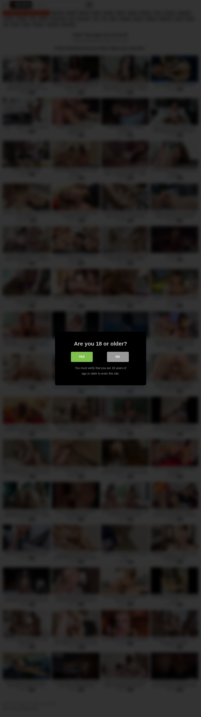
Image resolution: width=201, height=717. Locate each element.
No (118, 356)
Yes (82, 356)
